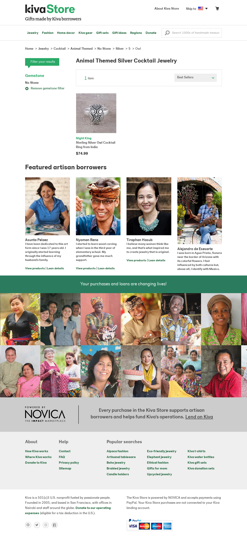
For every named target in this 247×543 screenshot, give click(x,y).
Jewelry (32, 33)
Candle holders (118, 474)
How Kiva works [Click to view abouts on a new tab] (36, 451)
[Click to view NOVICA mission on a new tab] (45, 414)
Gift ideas (119, 33)
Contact (64, 451)
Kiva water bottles (201, 457)
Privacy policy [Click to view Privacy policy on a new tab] (69, 462)
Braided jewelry (118, 468)
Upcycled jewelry (159, 474)
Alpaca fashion (117, 451)
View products (35, 268)
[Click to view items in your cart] (217, 9)
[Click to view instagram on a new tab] (47, 525)
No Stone (32, 83)
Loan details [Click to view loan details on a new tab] (55, 268)
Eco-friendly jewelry (161, 451)
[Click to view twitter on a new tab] (38, 525)
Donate (151, 33)
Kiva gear (86, 33)
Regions (136, 33)
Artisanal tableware (121, 457)
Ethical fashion (157, 462)
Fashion (47, 33)
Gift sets (102, 33)
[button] (167, 33)
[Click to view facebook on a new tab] (56, 525)
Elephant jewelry (159, 457)
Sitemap (65, 468)
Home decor (66, 33)
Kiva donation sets (201, 468)
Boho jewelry (116, 462)
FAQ (62, 457)
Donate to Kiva (36, 462)
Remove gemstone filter (44, 88)
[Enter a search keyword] (192, 32)
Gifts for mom (157, 468)
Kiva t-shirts (196, 451)
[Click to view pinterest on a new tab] (29, 525)
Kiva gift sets (197, 462)
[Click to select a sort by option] (196, 78)
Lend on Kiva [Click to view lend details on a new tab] (199, 417)
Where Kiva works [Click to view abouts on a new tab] (38, 457)
